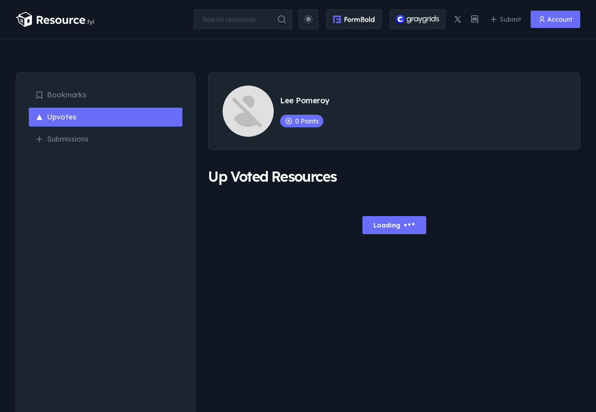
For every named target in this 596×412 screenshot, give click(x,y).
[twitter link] (457, 19)
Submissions (62, 139)
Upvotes (55, 116)
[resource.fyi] (55, 19)
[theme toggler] (308, 19)
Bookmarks (60, 94)
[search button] (281, 19)
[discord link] (474, 19)
